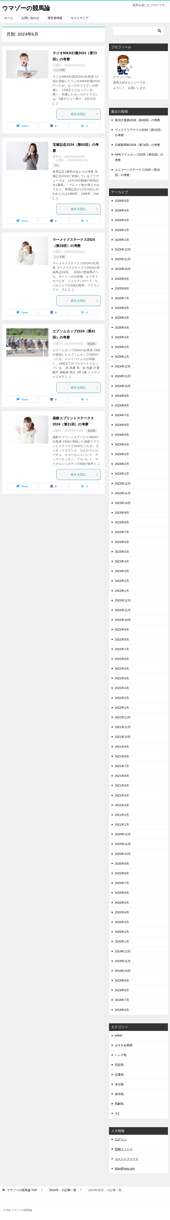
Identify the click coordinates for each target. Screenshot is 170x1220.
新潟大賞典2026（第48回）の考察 (137, 120)
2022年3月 (122, 688)
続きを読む (84, 114)
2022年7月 (122, 649)
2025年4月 (122, 327)
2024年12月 (123, 366)
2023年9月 (122, 512)
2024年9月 (122, 395)
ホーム (8, 18)
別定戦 (91, 343)
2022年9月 (122, 629)
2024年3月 (122, 454)
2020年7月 (122, 883)
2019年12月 (123, 951)
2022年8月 (122, 639)
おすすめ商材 (124, 1045)
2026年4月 (122, 210)
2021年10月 (123, 736)
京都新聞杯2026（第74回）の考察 (137, 144)
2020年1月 (122, 941)
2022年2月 (122, 698)
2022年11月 (123, 610)
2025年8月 (122, 288)
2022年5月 (122, 668)
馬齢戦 (119, 1103)
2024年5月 (122, 434)
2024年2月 (122, 464)
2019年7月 (122, 1000)
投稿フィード (124, 1149)
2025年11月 (123, 259)
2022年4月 (122, 678)
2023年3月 (122, 571)
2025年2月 (122, 347)
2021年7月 (122, 766)
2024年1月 (122, 473)
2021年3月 (122, 805)
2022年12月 (123, 600)
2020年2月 (122, 931)
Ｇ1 (56, 165)
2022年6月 (122, 659)
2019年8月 (122, 990)
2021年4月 (122, 795)
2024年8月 (122, 405)
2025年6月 (122, 308)
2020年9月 (122, 863)
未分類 (119, 1084)
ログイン (121, 1139)
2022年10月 (123, 620)
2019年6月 (122, 1009)
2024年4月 (122, 444)
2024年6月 (122, 425)
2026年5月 (122, 200)
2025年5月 (122, 317)
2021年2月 (122, 814)
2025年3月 (122, 337)
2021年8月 (122, 756)
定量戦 (119, 1074)
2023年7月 (122, 532)
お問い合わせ (30, 18)
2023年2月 (122, 580)
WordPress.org (124, 1168)
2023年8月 (122, 522)
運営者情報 (55, 18)
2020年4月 (122, 912)
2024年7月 (122, 415)
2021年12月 (123, 717)
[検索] (138, 31)
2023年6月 (122, 542)
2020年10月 (123, 854)
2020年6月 (122, 892)
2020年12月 (123, 834)
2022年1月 (122, 707)
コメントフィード (126, 1158)
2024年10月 (123, 386)
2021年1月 (122, 824)
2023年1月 (122, 590)
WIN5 (118, 1035)
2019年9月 (122, 980)
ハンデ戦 (59, 70)
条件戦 (119, 1094)
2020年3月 (122, 922)
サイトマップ (79, 18)
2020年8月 (122, 873)
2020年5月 (122, 902)
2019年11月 (123, 961)
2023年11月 (123, 493)
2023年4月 (122, 561)
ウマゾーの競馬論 (27, 7)
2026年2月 (122, 230)
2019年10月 (123, 970)
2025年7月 (122, 298)
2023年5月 (122, 551)
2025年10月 (123, 269)
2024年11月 (123, 376)
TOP (22, 1190)
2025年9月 (122, 278)
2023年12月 (123, 483)
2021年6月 (122, 775)
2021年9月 (122, 746)
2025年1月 (122, 356)
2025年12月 (123, 249)
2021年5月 (122, 785)
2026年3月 (122, 220)
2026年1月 (122, 239)
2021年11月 (123, 727)
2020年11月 (123, 844)
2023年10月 (123, 503)
